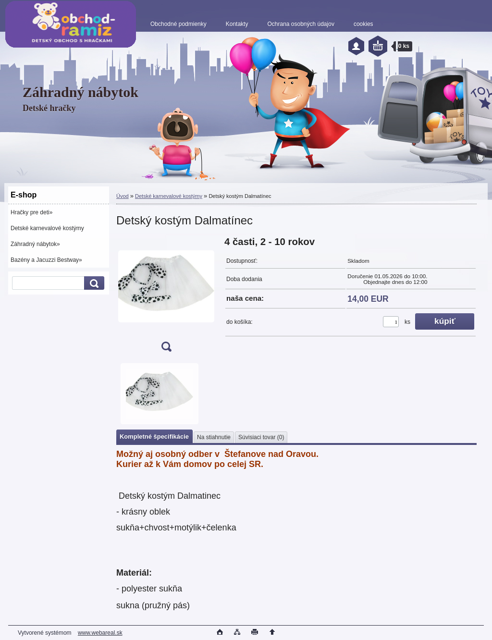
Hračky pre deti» (31, 212)
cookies (363, 24)
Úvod (122, 196)
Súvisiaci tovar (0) (261, 437)
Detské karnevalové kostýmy (47, 228)
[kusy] (391, 321)
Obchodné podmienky (178, 24)
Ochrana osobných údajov (300, 24)
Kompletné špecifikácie (154, 436)
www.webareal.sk (100, 632)
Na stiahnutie (214, 437)
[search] (93, 283)
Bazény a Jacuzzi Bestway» (46, 260)
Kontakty (237, 24)
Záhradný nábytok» (35, 244)
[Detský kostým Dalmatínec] (166, 297)
